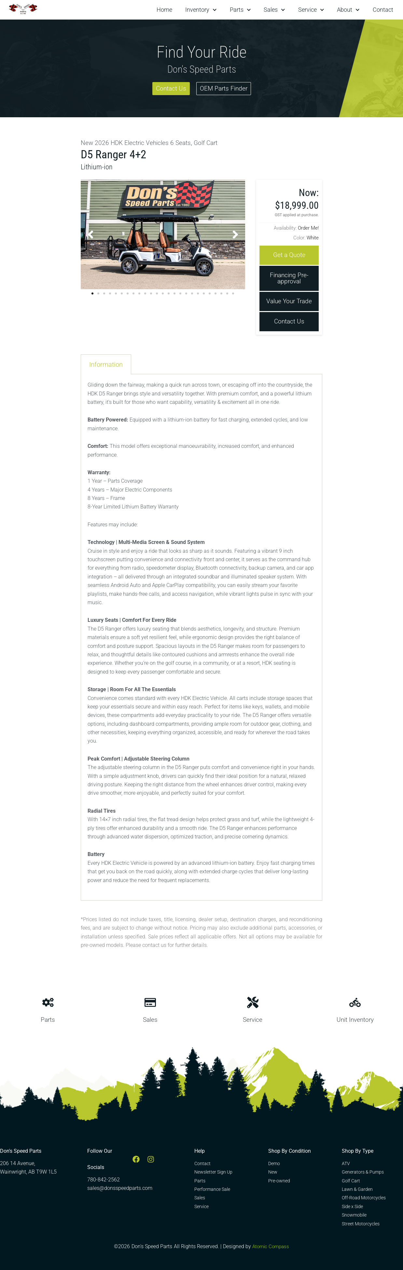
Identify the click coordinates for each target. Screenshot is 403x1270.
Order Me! (308, 227)
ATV (346, 1163)
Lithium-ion (98, 166)
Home (164, 9)
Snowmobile (354, 1215)
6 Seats (184, 143)
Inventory (201, 10)
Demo (274, 1163)
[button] (90, 233)
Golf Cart (210, 143)
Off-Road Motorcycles (364, 1197)
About (348, 10)
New (87, 143)
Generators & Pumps (363, 1172)
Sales (274, 10)
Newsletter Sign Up (213, 1172)
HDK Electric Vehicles (141, 143)
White (313, 237)
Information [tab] (106, 366)
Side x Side (352, 1206)
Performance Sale (212, 1189)
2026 (102, 143)
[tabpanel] (202, 639)
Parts (240, 10)
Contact (383, 9)
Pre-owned (279, 1180)
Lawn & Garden (357, 1189)
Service (311, 10)
